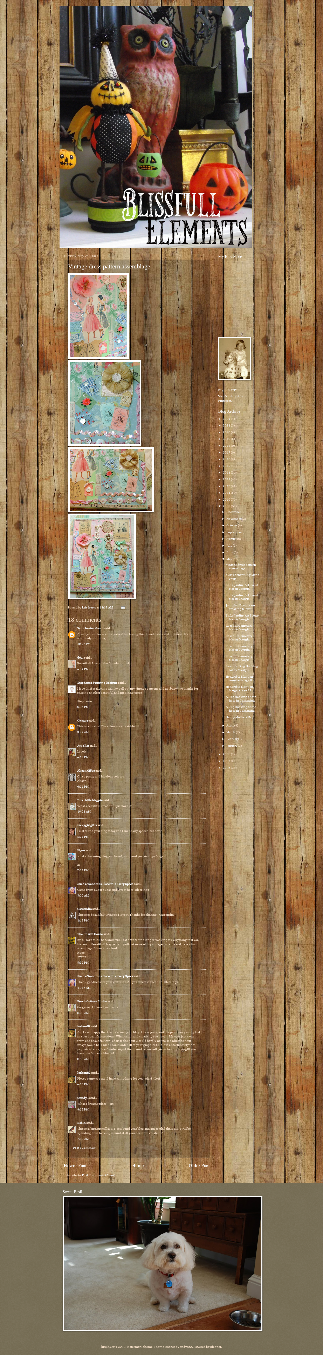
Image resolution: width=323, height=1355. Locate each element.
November (234, 518)
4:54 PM (83, 669)
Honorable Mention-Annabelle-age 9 (240, 678)
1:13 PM (83, 920)
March (231, 732)
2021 (227, 425)
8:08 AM (83, 1059)
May (229, 559)
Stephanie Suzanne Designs (97, 682)
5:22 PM (83, 836)
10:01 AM (84, 811)
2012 (227, 486)
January (232, 745)
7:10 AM (83, 1138)
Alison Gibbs (86, 770)
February (233, 739)
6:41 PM (83, 786)
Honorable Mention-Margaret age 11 (240, 688)
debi (80, 657)
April (230, 725)
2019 (227, 439)
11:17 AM (84, 987)
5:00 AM (83, 895)
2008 (227, 754)
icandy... (83, 1098)
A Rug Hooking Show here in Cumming (241, 698)
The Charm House (90, 934)
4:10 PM (83, 1084)
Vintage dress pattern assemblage (109, 266)
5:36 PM (83, 962)
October (232, 525)
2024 (227, 419)
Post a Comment (84, 1147)
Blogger (215, 1346)
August (231, 538)
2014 (227, 472)
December (234, 512)
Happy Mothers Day (239, 717)
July (229, 545)
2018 (227, 445)
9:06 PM (83, 707)
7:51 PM (83, 870)
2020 (227, 432)
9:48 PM (83, 1109)
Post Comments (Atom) (98, 1175)
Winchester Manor (90, 628)
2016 (227, 459)
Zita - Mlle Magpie (90, 800)
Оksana (82, 720)
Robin (81, 1123)
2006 (227, 767)
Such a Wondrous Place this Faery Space (105, 884)
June (230, 552)
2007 (227, 761)
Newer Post (75, 1165)
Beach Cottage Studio (92, 1001)
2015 (227, 466)
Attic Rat (83, 745)
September (234, 532)
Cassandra (84, 909)
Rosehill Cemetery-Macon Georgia (239, 627)
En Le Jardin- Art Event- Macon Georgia (242, 586)
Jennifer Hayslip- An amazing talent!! (240, 607)
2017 (227, 452)
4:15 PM (83, 757)
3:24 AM (83, 732)
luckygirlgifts (87, 825)
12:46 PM (83, 644)
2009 (227, 506)
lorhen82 (84, 1026)
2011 (227, 492)
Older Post (199, 1165)
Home (138, 1165)
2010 (227, 499)
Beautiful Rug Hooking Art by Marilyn (242, 668)
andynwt (186, 1346)
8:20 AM (83, 1013)
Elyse (81, 850)
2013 (227, 479)
